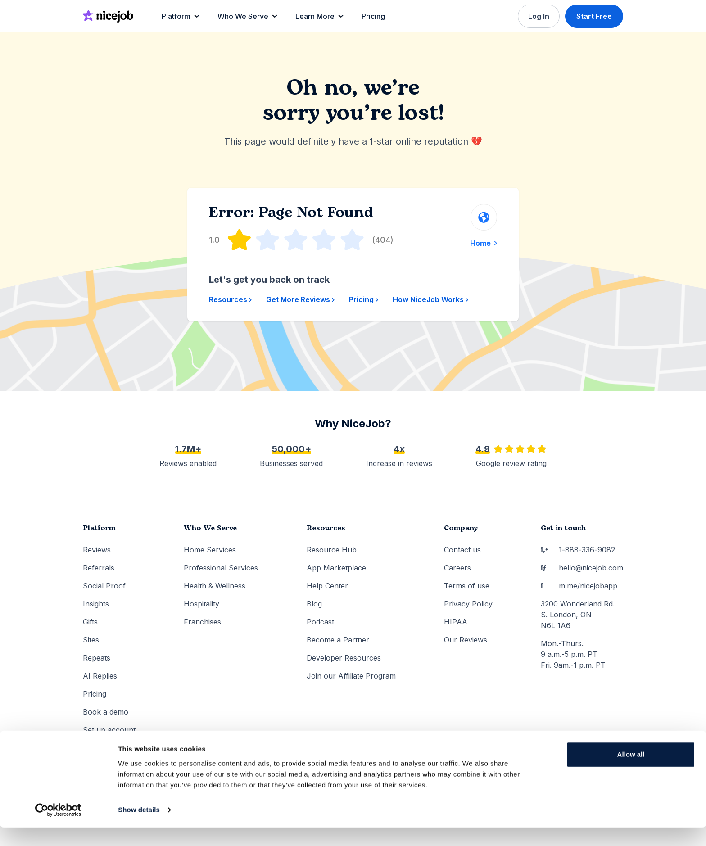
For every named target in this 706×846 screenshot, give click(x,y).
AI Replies (100, 675)
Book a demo (105, 711)
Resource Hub (332, 549)
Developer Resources (344, 657)
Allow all (631, 773)
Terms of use (466, 585)
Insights (96, 603)
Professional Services (221, 567)
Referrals (98, 567)
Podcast (320, 621)
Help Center (327, 585)
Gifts (90, 621)
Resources (230, 299)
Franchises (202, 621)
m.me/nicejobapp (579, 585)
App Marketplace (336, 567)
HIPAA (455, 621)
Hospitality (201, 603)
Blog (314, 603)
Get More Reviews (300, 299)
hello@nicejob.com (582, 567)
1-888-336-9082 (578, 549)
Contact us (462, 549)
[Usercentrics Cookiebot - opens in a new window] (58, 828)
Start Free (594, 16)
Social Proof (104, 585)
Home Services (210, 549)
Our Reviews (465, 639)
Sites (91, 639)
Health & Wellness (214, 585)
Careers (457, 567)
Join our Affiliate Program (351, 675)
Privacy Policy (468, 603)
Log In (537, 16)
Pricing (363, 299)
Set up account (109, 729)
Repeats (96, 657)
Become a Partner (338, 639)
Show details (139, 828)
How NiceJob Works (430, 299)
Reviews (97, 549)
